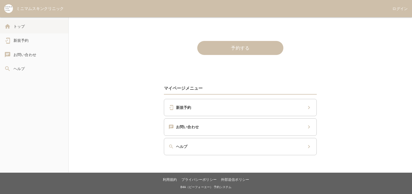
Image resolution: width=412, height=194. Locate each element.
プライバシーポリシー (199, 180)
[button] (240, 107)
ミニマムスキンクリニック (40, 8)
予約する (240, 48)
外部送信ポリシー (235, 180)
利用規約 (170, 180)
